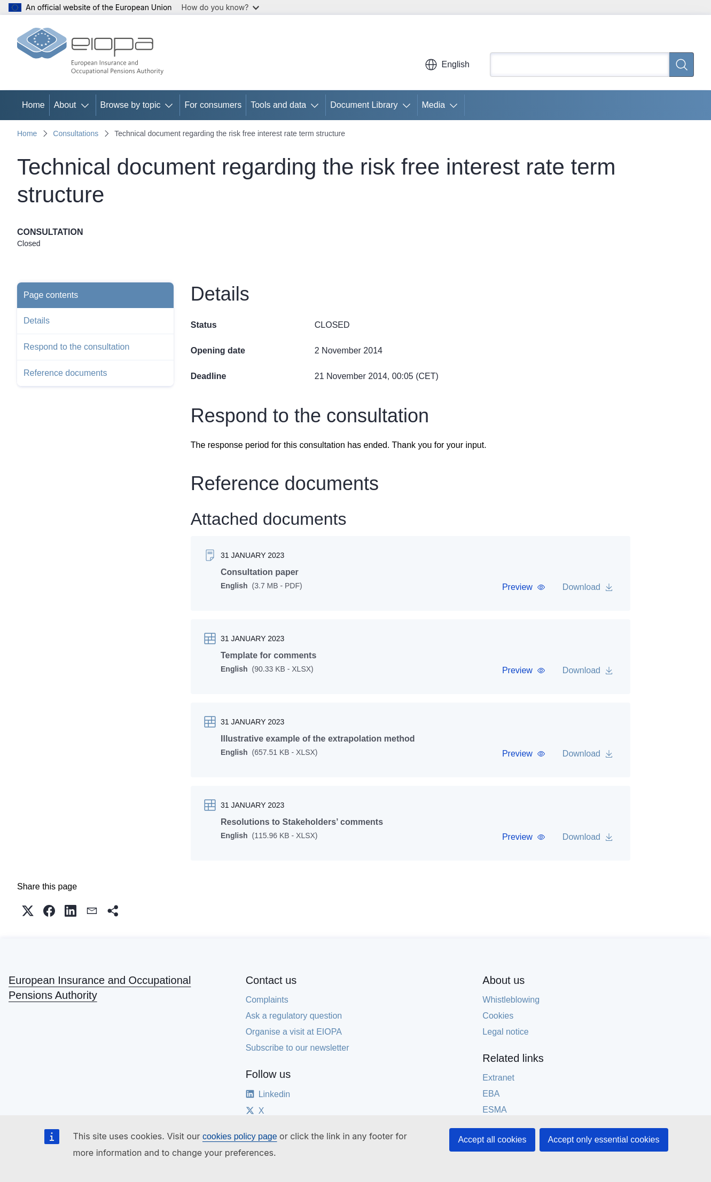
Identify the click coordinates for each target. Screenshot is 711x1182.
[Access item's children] (87, 105)
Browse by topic (130, 104)
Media (434, 104)
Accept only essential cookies (604, 1139)
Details (37, 320)
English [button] (447, 64)
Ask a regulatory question (294, 1015)
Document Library (363, 104)
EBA (490, 1093)
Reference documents (65, 372)
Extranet (498, 1077)
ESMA (494, 1109)
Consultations (75, 133)
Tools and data (278, 104)
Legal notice (505, 1031)
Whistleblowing (511, 999)
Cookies (497, 1015)
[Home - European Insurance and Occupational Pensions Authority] (90, 52)
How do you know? (221, 7)
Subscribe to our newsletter (297, 1047)
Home (33, 104)
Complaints (267, 999)
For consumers (212, 104)
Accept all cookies (492, 1139)
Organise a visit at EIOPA (294, 1031)
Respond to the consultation (76, 346)
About (65, 104)
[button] (523, 587)
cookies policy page (239, 1136)
